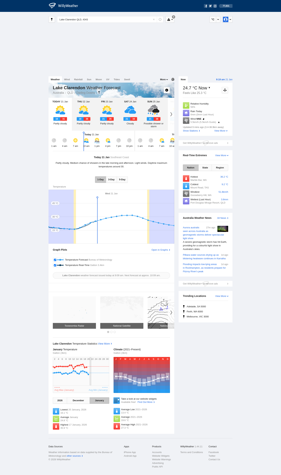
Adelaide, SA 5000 (196, 306)
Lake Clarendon (99, 92)
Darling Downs (85, 92)
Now (183, 79)
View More (219, 130)
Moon (99, 79)
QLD (70, 92)
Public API (157, 466)
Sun (89, 79)
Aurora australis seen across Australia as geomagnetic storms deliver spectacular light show (205, 238)
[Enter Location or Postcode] (110, 19)
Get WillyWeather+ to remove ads (200, 143)
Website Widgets (160, 455)
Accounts (157, 452)
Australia (58, 92)
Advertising (157, 463)
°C (212, 19)
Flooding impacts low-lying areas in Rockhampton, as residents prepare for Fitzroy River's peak (205, 268)
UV (107, 79)
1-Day (100, 179)
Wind (67, 79)
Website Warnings (161, 459)
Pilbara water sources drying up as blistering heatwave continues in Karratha (205, 256)
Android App (130, 455)
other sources (73, 455)
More (163, 79)
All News (221, 218)
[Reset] (153, 19)
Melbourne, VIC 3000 (198, 316)
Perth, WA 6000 (195, 311)
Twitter (212, 455)
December (78, 400)
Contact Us (214, 459)
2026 (60, 400)
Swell (127, 79)
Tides (117, 79)
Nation (190, 167)
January (99, 400)
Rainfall (78, 79)
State (205, 167)
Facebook (214, 452)
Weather (55, 79)
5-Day (122, 179)
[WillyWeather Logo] (65, 6)
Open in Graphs (159, 249)
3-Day (111, 179)
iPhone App (130, 452)
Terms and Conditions (191, 452)
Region (220, 167)
